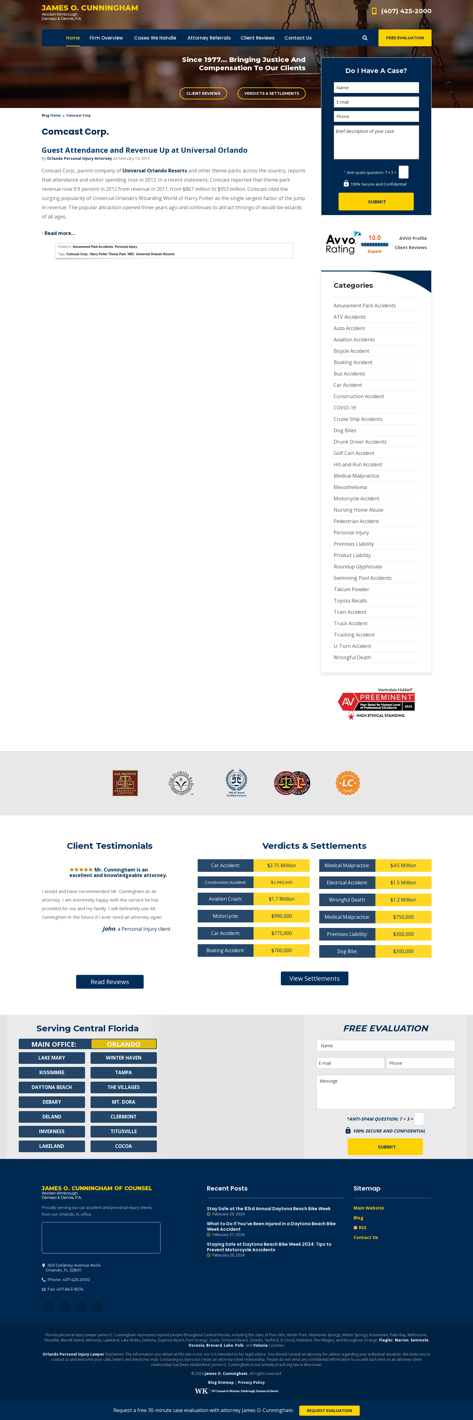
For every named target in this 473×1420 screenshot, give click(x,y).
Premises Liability (354, 544)
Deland (51, 1117)
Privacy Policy (251, 1383)
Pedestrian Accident (356, 521)
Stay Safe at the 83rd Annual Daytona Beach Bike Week (275, 1211)
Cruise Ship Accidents (358, 419)
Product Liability (352, 555)
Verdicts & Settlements (271, 93)
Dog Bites (345, 430)
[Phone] (377, 116)
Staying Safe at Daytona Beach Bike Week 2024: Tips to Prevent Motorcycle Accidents (275, 1249)
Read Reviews (110, 982)
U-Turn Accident (352, 646)
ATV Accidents (350, 317)
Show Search (365, 37)
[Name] (377, 87)
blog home (51, 115)
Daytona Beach (52, 1087)
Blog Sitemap (221, 1383)
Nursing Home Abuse (358, 510)
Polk (239, 1346)
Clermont (124, 1117)
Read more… (60, 233)
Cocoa (123, 1146)
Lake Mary (51, 1058)
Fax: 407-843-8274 (62, 1290)
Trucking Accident (354, 635)
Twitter (64, 1307)
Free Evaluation (405, 38)
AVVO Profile (413, 238)
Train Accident (350, 612)
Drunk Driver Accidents (360, 442)
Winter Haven (123, 1058)
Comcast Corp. (77, 254)
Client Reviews (203, 93)
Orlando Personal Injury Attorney (79, 158)
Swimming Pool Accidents (363, 578)
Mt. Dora (123, 1102)
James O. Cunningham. (227, 1374)
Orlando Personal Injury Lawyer (73, 1355)
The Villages (123, 1087)
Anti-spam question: (364, 172)
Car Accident (348, 385)
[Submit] (376, 201)
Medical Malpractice (356, 476)
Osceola (196, 1346)
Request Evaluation (329, 1410)
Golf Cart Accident (354, 453)
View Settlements (314, 980)
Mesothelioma (350, 487)
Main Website (369, 1208)
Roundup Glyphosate (358, 567)
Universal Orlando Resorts (154, 170)
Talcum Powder (351, 589)
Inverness (52, 1131)
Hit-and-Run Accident (358, 464)
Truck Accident (350, 623)
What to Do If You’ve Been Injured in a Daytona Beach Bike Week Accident (275, 1229)
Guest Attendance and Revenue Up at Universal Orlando (145, 150)
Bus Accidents (349, 374)
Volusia (260, 1346)
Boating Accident (353, 362)
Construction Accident (359, 396)
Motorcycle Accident (356, 498)
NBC (131, 254)
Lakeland (51, 1146)
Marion (402, 1341)
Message (385, 1092)
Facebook (48, 1307)
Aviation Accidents (354, 340)
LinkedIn (80, 1307)
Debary (52, 1102)
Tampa (124, 1072)
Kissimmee (52, 1072)
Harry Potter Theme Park (108, 254)
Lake (228, 1346)
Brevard (214, 1346)
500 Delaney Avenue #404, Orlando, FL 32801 (101, 1239)
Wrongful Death (352, 657)
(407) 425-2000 (406, 11)
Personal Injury (126, 246)
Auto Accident (349, 328)
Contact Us (366, 1237)
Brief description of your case (377, 142)
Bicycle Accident (351, 351)
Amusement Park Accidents (93, 246)
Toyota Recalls (350, 601)
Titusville (123, 1131)
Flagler (386, 1341)
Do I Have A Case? (376, 71)
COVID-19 (345, 408)
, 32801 (71, 1269)
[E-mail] (377, 102)
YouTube (97, 1307)
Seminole (419, 1341)
